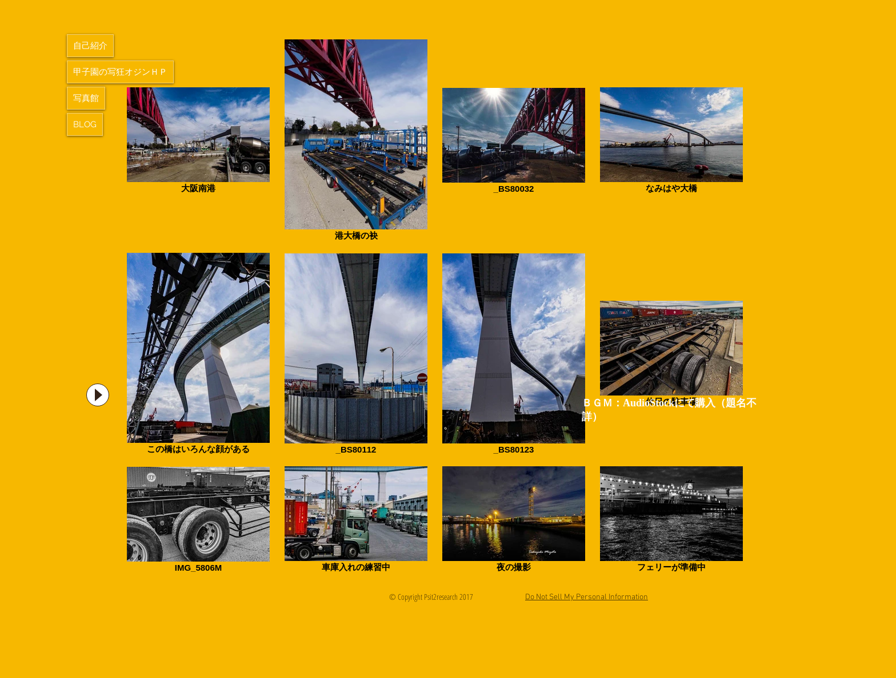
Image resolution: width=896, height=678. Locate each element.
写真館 (86, 98)
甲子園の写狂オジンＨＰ (120, 72)
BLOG (85, 124)
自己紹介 (90, 46)
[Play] (98, 395)
